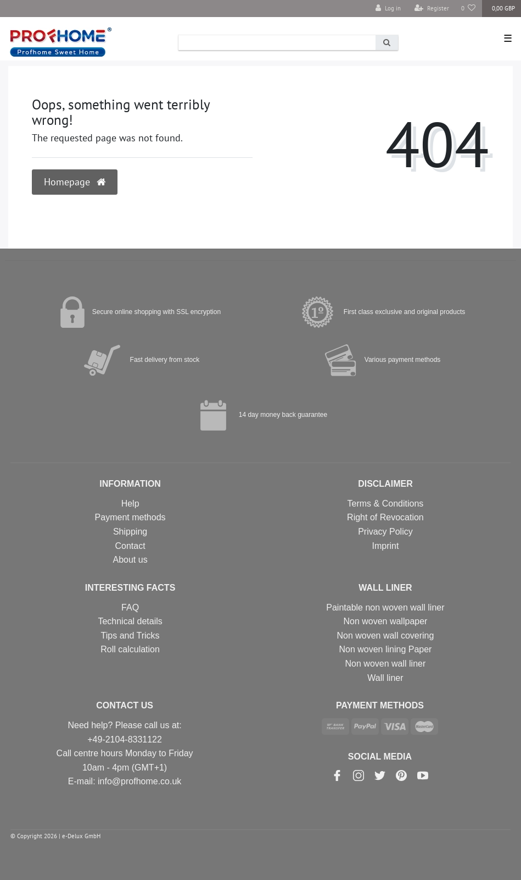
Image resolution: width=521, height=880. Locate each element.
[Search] (387, 42)
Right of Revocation (385, 517)
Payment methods (130, 517)
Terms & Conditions (386, 503)
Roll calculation (130, 649)
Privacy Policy (385, 531)
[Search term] (277, 42)
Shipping (130, 531)
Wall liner (385, 678)
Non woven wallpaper (385, 621)
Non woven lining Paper (385, 649)
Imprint (385, 546)
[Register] (431, 8)
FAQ (130, 607)
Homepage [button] (74, 181)
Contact (130, 546)
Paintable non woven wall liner (385, 607)
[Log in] (388, 8)
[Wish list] (468, 8)
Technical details (130, 621)
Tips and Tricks (130, 635)
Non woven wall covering (385, 635)
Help (130, 503)
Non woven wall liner (385, 663)
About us (130, 559)
